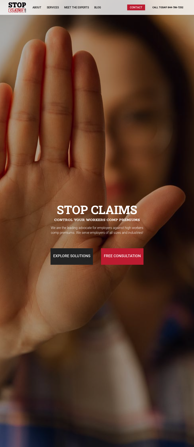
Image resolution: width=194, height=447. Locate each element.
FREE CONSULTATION (122, 256)
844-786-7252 (175, 7)
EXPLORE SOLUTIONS (71, 256)
